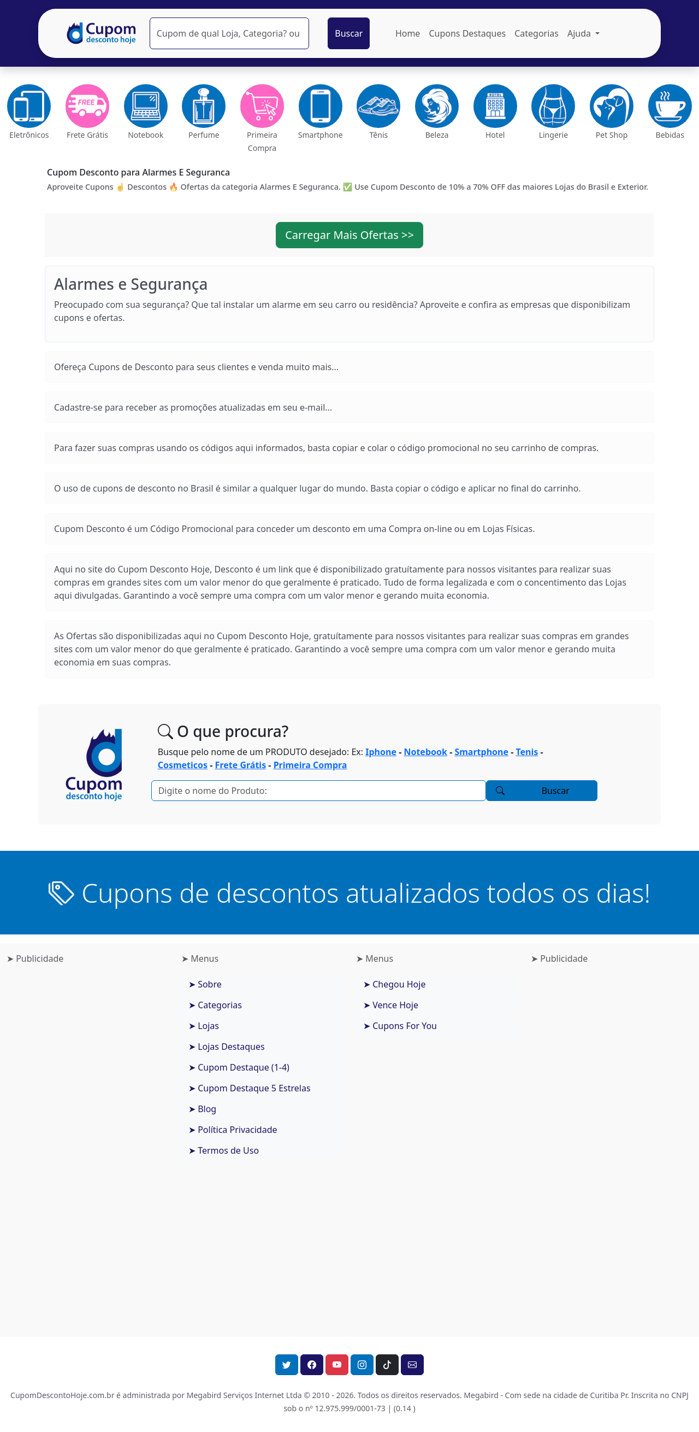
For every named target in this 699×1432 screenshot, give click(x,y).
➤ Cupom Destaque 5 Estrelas (249, 1088)
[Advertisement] (87, 1147)
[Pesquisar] (229, 33)
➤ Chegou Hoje (394, 984)
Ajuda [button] (580, 33)
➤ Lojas (203, 1026)
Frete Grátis (240, 765)
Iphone (380, 752)
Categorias (536, 33)
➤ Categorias (215, 1005)
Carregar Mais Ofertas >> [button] (349, 234)
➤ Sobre (205, 984)
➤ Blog (202, 1109)
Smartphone (481, 752)
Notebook (425, 752)
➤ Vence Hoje (390, 1005)
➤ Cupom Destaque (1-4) (238, 1067)
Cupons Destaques (467, 33)
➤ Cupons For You (400, 1026)
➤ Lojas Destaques (226, 1047)
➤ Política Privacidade (232, 1130)
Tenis (527, 752)
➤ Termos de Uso (223, 1150)
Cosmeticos (183, 765)
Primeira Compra (310, 765)
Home (407, 33)
